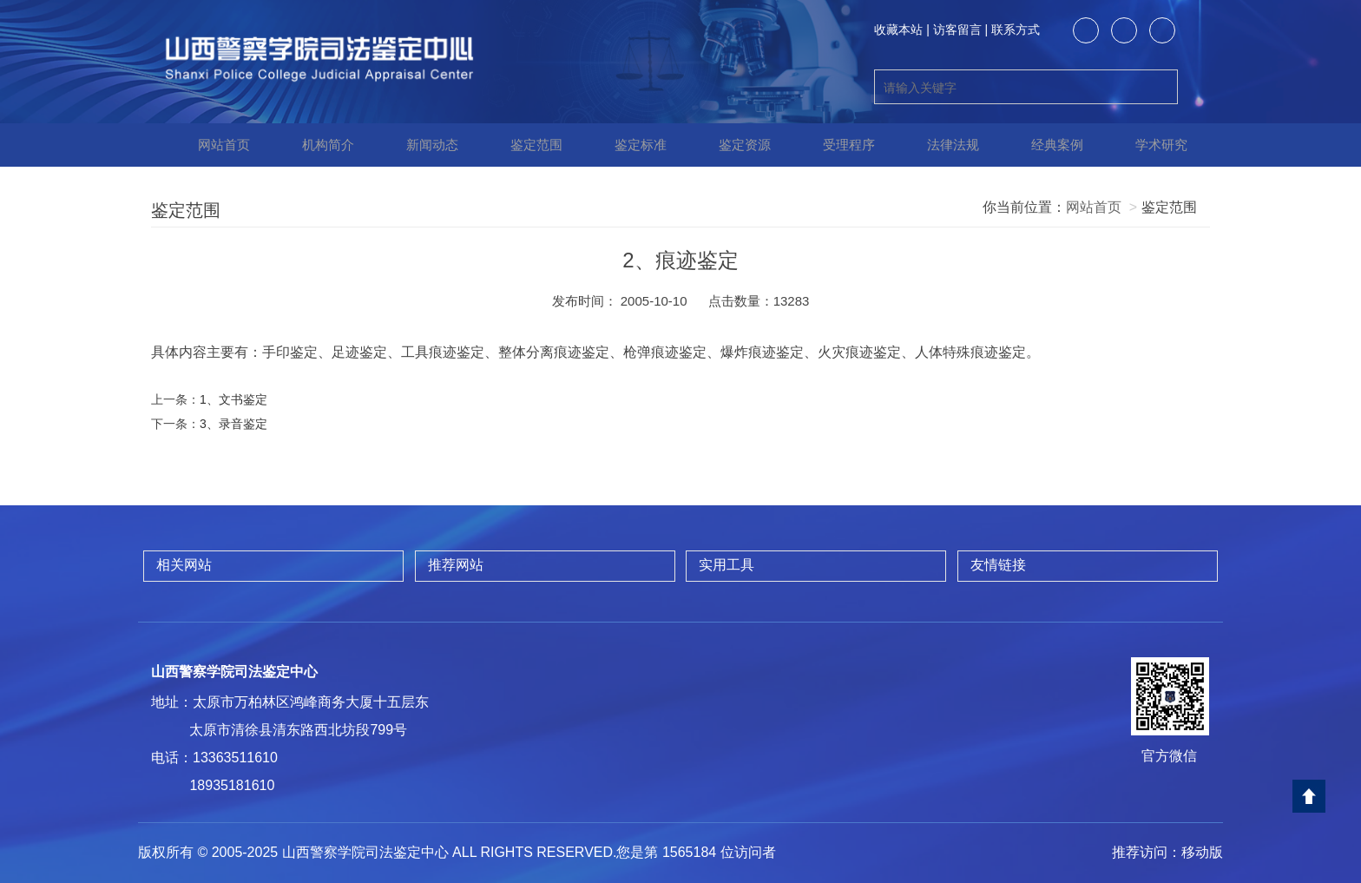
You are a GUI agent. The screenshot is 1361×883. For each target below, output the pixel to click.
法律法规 (941, 145)
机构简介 (316, 145)
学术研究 (1149, 145)
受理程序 (836, 145)
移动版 (1202, 852)
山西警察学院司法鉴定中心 (234, 671)
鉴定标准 (628, 145)
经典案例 (1045, 145)
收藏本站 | (902, 29)
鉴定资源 (732, 145)
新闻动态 (420, 145)
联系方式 (1015, 29)
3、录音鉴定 (233, 424)
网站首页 (212, 145)
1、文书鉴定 (233, 399)
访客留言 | (961, 29)
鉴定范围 (524, 145)
